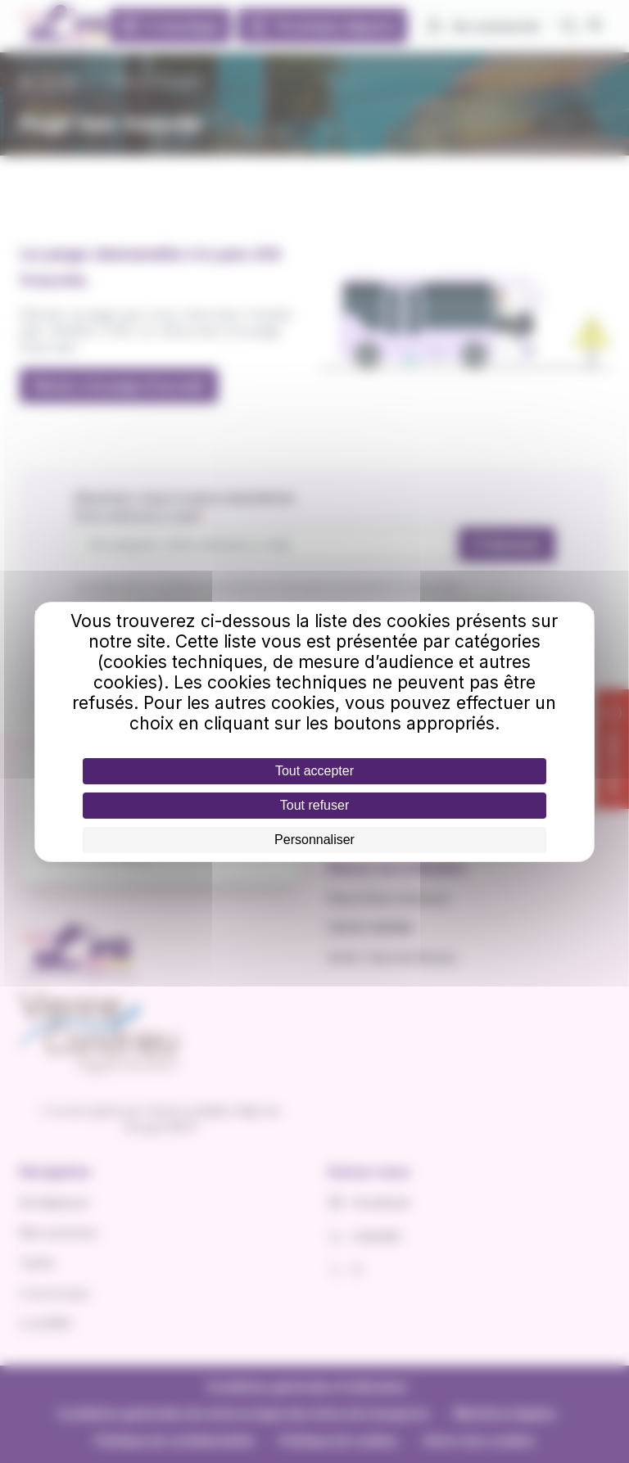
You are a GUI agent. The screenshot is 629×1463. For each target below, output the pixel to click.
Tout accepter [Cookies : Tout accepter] (314, 771)
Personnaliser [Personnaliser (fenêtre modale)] (314, 840)
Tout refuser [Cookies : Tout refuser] (314, 805)
